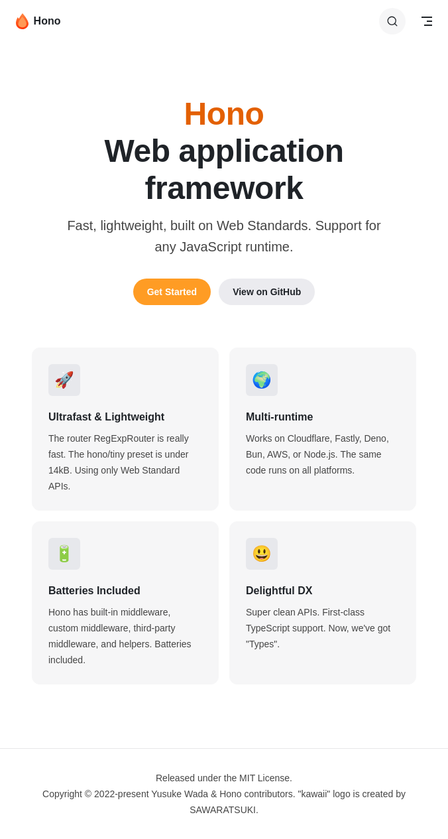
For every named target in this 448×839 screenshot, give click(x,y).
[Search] (392, 21)
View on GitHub (267, 292)
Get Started (172, 292)
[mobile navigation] (427, 21)
